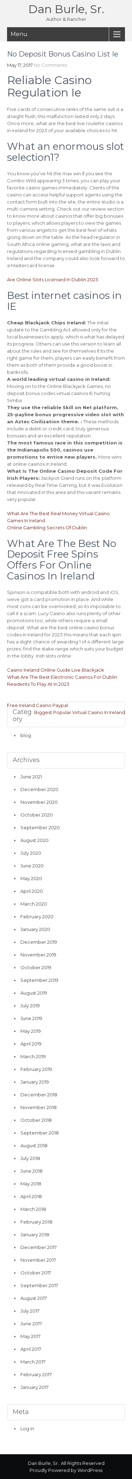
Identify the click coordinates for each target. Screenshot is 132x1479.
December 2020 (39, 789)
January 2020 (35, 929)
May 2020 (31, 878)
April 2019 (31, 1044)
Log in (27, 1428)
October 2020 (36, 815)
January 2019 (34, 1082)
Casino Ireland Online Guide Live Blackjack (55, 670)
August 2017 (33, 1298)
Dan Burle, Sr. (66, 9)
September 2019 (39, 980)
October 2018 (36, 1120)
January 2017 (34, 1387)
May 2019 (30, 1031)
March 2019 (33, 1056)
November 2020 (39, 802)
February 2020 (37, 916)
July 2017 (29, 1311)
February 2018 (36, 1222)
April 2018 (31, 1196)
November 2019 (38, 954)
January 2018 (34, 1234)
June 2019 (31, 1018)
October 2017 (35, 1272)
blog (25, 735)
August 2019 (33, 993)
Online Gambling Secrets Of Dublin (47, 527)
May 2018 (30, 1183)
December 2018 (38, 1094)
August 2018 (34, 1145)
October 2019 (35, 967)
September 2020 (40, 827)
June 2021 (31, 776)
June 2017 (31, 1323)
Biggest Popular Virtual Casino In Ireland (79, 712)
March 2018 (33, 1209)
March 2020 (33, 904)
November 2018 (38, 1107)
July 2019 (30, 1005)
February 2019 (36, 1069)
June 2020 (32, 865)
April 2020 (31, 891)
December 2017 (38, 1247)
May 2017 (30, 1336)
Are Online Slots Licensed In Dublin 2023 (52, 279)
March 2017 (32, 1362)
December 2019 (38, 942)
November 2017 (38, 1260)
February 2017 (36, 1374)
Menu (19, 34)
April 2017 (30, 1349)
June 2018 (31, 1171)
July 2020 (30, 853)
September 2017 (39, 1285)
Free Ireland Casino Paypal (37, 705)
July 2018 (30, 1158)
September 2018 (39, 1133)
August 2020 (34, 840)
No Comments (50, 65)
